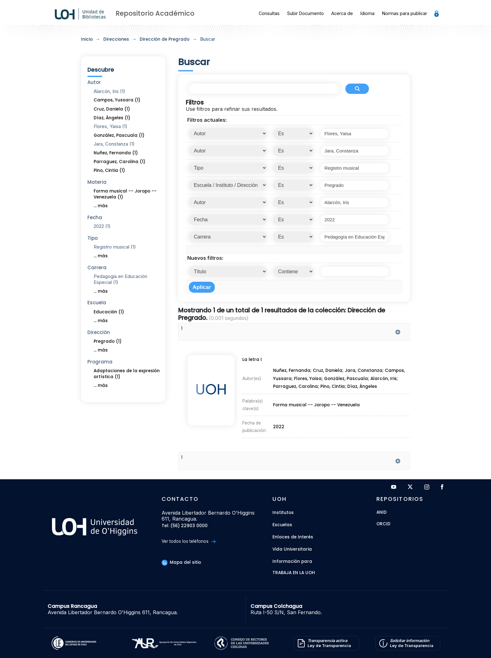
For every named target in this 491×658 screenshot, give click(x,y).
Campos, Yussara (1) (117, 100)
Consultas (269, 13)
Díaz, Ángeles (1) (112, 118)
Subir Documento (305, 13)
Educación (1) (109, 312)
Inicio (87, 39)
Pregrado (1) (107, 341)
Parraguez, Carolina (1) (119, 162)
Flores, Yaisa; (309, 388)
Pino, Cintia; (334, 392)
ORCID (383, 524)
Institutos (283, 513)
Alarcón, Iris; (386, 388)
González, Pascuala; (348, 388)
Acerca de (342, 13)
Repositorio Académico (155, 13)
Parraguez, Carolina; (296, 392)
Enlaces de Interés (292, 537)
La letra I (250, 379)
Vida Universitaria (292, 549)
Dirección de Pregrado (164, 39)
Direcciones (116, 39)
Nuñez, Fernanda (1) (116, 153)
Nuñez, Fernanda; (292, 384)
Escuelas (282, 525)
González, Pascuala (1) (119, 135)
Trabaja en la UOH (293, 573)
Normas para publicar (404, 13)
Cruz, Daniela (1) (112, 109)
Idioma (367, 13)
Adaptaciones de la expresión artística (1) (127, 374)
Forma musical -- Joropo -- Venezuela (316, 400)
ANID (381, 512)
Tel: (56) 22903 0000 (185, 526)
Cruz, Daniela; (329, 384)
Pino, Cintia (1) (109, 170)
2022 (279, 409)
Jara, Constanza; (367, 384)
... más (101, 206)
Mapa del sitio (181, 562)
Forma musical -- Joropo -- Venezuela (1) (125, 194)
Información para (292, 561)
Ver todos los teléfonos (189, 541)
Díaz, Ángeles (363, 392)
